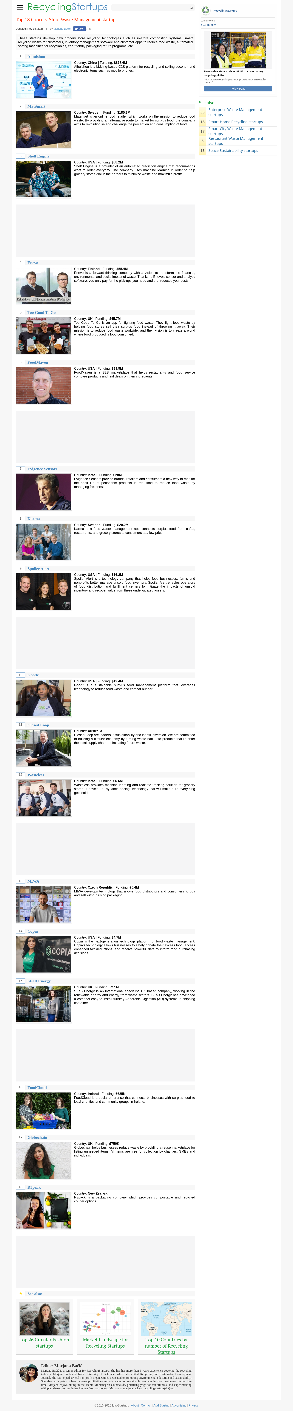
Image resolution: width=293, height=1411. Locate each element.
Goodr (33, 675)
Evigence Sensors (42, 469)
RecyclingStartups (225, 10)
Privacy (193, 1405)
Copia (32, 931)
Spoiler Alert (38, 568)
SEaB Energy (39, 981)
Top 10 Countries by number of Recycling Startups (166, 1346)
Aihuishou (36, 56)
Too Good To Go (41, 312)
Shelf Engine (38, 156)
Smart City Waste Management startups (235, 131)
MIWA (33, 881)
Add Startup (161, 1405)
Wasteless (35, 775)
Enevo (32, 262)
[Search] (153, 7)
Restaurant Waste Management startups (235, 141)
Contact (146, 1405)
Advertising (179, 1405)
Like (79, 28)
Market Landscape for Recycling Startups (105, 1343)
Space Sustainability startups (233, 150)
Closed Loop (38, 725)
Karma (33, 518)
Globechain (37, 1137)
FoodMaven (37, 362)
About (135, 1405)
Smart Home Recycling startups (235, 121)
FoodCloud (37, 1087)
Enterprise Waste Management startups (235, 112)
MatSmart (36, 106)
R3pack (34, 1187)
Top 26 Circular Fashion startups (44, 1343)
